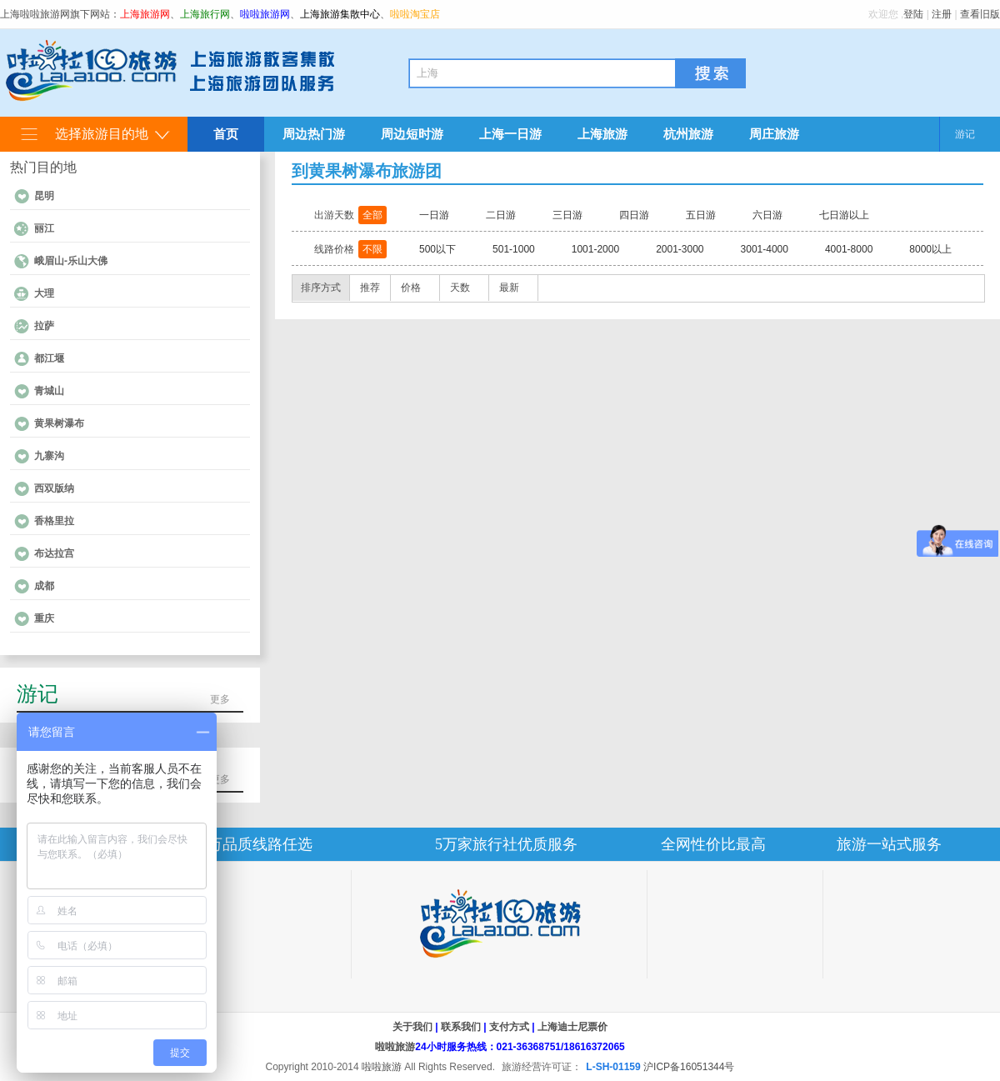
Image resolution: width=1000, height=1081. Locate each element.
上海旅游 (603, 134)
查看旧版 (980, 14)
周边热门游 (313, 134)
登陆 (913, 14)
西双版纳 (54, 488)
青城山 (49, 391)
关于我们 (412, 1027)
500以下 (437, 249)
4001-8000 (848, 249)
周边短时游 (412, 134)
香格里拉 (54, 521)
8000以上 (930, 249)
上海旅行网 (205, 14)
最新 (509, 287)
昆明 (44, 196)
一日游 (434, 215)
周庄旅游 (774, 134)
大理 (44, 293)
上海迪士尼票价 (573, 1027)
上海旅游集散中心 (340, 14)
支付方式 (509, 1027)
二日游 (501, 215)
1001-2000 (595, 249)
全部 (372, 215)
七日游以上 (844, 215)
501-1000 (513, 249)
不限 (372, 249)
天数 (460, 287)
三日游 (567, 215)
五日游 (701, 215)
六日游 (767, 215)
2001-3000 (679, 249)
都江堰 (49, 358)
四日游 (634, 215)
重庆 (44, 618)
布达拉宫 (54, 553)
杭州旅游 (688, 134)
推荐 (370, 287)
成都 (44, 586)
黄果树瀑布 (59, 423)
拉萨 (44, 326)
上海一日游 (510, 134)
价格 (411, 287)
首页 (225, 134)
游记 (965, 134)
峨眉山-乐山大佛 (71, 261)
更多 (220, 699)
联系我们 (461, 1027)
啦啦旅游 (395, 1047)
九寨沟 (49, 456)
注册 (942, 14)
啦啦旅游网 (265, 14)
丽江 (44, 228)
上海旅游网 (145, 14)
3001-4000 (764, 249)
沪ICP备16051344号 (688, 1067)
